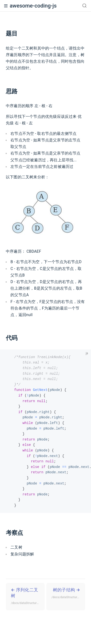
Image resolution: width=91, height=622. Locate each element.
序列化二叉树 (28, 596)
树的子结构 (68, 593)
